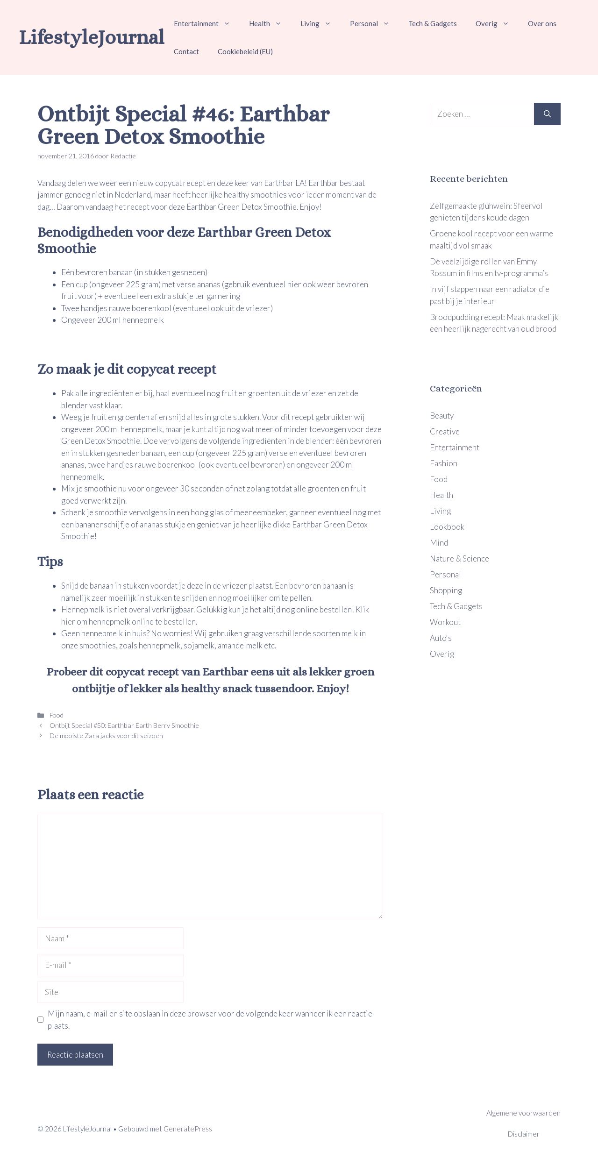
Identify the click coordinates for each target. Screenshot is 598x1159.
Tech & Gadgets (432, 23)
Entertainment (207, 23)
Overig (497, 23)
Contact (186, 51)
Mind (439, 543)
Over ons (542, 23)
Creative (445, 431)
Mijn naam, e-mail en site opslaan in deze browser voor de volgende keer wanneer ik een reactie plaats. (210, 1020)
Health (270, 23)
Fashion (443, 463)
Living (320, 23)
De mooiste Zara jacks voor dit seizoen (105, 735)
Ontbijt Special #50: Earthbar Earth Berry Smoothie (123, 725)
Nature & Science (459, 558)
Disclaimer (524, 1134)
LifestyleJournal (91, 37)
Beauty (442, 415)
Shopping (446, 590)
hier (69, 621)
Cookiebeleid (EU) (245, 51)
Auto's (441, 638)
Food (56, 715)
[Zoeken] (547, 114)
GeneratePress (188, 1128)
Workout (445, 622)
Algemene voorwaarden (523, 1113)
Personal (374, 23)
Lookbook (447, 527)
